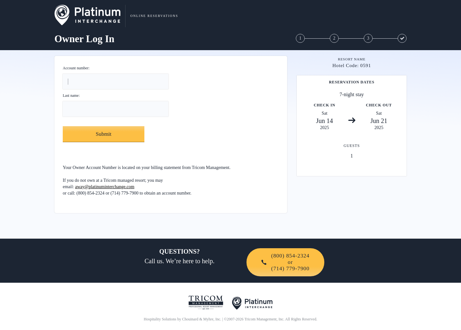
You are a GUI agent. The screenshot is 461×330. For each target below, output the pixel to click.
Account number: (76, 68)
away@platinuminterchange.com (104, 186)
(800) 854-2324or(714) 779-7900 (285, 262)
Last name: (71, 95)
